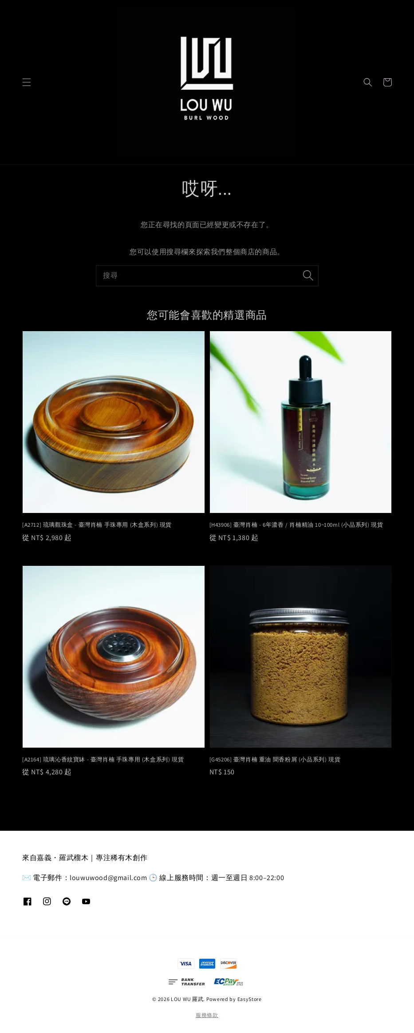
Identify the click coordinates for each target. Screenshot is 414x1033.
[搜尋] (308, 275)
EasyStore (249, 999)
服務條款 (207, 1015)
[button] (26, 82)
